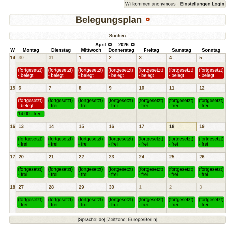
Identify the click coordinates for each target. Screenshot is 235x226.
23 (111, 156)
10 (141, 88)
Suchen (117, 35)
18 (171, 126)
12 (202, 88)
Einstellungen (195, 3)
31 (51, 57)
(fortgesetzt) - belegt (30, 73)
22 (81, 156)
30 (21, 57)
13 (21, 126)
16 (12, 126)
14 (12, 57)
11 (171, 88)
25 (171, 156)
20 (21, 156)
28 (51, 187)
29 (81, 187)
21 (51, 156)
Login (218, 3)
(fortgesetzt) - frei (60, 103)
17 (141, 126)
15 (12, 88)
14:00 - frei (29, 113)
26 (202, 156)
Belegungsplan (109, 19)
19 (202, 126)
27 (21, 187)
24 (141, 156)
